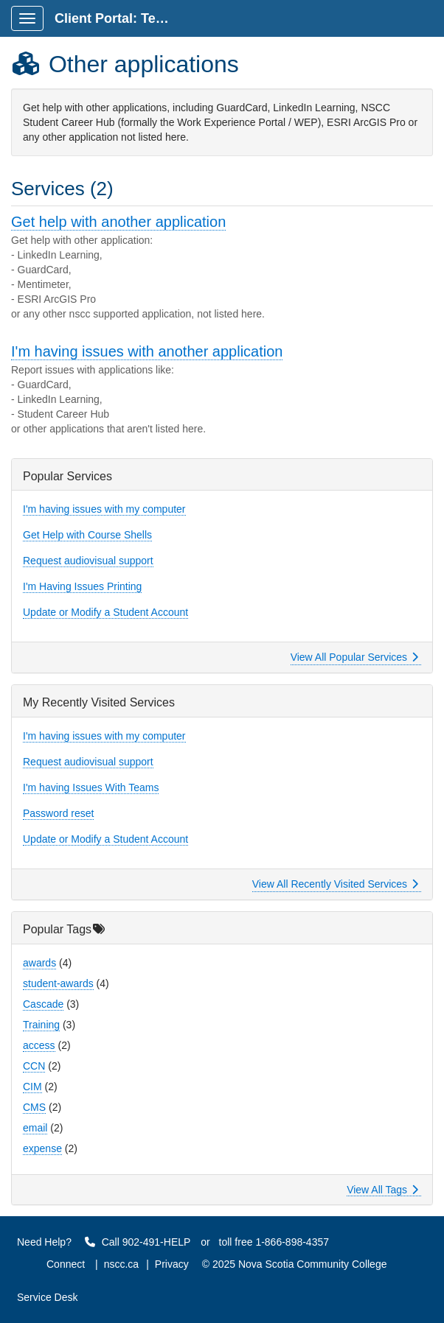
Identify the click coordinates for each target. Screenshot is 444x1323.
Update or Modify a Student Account (105, 612)
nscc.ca (121, 1264)
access (39, 1045)
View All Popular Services (354, 657)
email (35, 1128)
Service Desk (47, 1297)
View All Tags (382, 1190)
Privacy (172, 1264)
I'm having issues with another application (146, 351)
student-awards (58, 983)
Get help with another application (118, 222)
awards (39, 963)
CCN (34, 1066)
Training (41, 1025)
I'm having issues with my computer (104, 509)
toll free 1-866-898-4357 (274, 1242)
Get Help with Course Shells (87, 535)
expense (42, 1148)
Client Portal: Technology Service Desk (119, 18)
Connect (65, 1264)
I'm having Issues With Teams (91, 787)
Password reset (58, 813)
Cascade (43, 1004)
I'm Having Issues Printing (82, 586)
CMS (34, 1107)
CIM (32, 1086)
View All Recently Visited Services (335, 884)
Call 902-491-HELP (138, 1242)
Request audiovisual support (88, 560)
